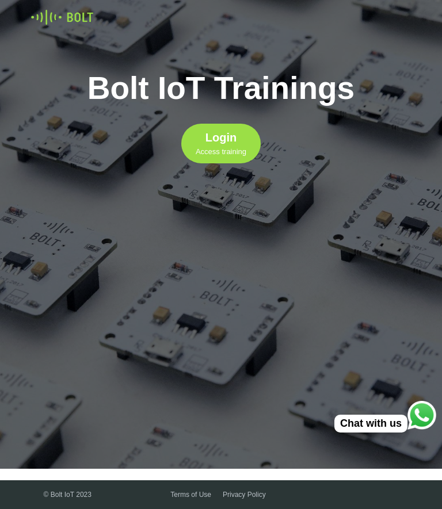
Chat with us (371, 423)
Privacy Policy (244, 495)
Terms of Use (190, 495)
